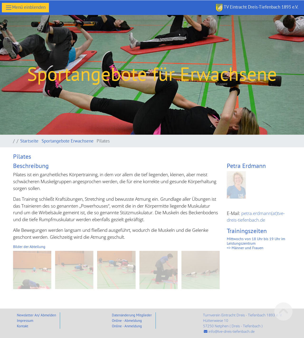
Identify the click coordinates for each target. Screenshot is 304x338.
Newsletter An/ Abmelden (36, 315)
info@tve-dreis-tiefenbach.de (232, 331)
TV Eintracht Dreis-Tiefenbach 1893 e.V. (257, 8)
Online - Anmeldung (127, 326)
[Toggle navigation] (25, 8)
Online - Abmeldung (127, 320)
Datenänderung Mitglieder (132, 315)
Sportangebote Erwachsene (68, 141)
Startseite (30, 141)
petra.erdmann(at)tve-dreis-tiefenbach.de (256, 216)
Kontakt (22, 326)
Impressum (25, 320)
